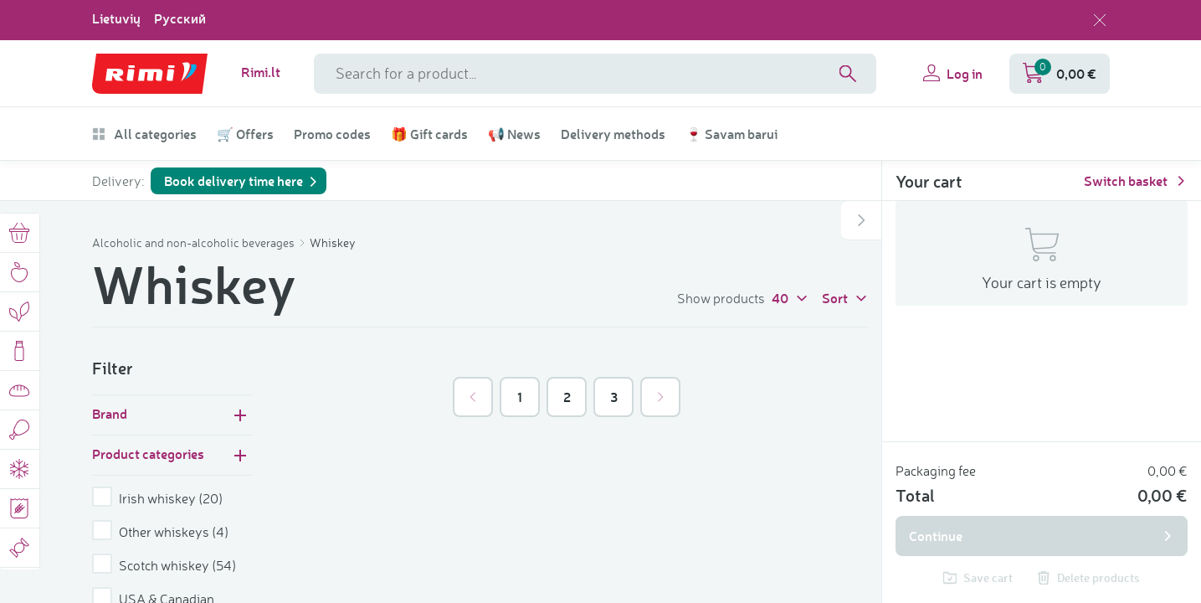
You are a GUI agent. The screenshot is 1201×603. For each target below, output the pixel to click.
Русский (180, 18)
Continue (1041, 535)
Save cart (978, 577)
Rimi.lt (260, 72)
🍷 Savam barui (731, 134)
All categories (144, 134)
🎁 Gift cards (429, 134)
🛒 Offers (245, 134)
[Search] (848, 74)
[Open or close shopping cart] (861, 220)
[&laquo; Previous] (473, 397)
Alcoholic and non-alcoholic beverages (194, 242)
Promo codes (332, 134)
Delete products (1088, 577)
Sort (845, 297)
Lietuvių (116, 18)
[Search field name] (595, 74)
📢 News (514, 134)
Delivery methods (613, 134)
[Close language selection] (1100, 20)
